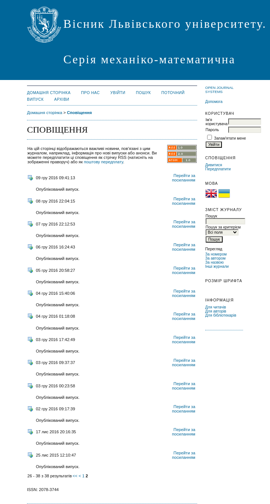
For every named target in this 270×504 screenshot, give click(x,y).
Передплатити (218, 169)
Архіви (62, 99)
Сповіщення (79, 112)
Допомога (214, 102)
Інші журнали (217, 266)
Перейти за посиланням (183, 177)
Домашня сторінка (49, 93)
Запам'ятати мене (230, 138)
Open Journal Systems (219, 90)
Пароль (212, 130)
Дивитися (213, 165)
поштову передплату (103, 162)
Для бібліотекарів (220, 315)
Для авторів (215, 311)
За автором (215, 258)
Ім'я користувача (216, 122)
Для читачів (215, 307)
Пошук (143, 93)
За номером (216, 254)
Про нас (90, 93)
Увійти (117, 93)
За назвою (214, 262)
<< (74, 476)
